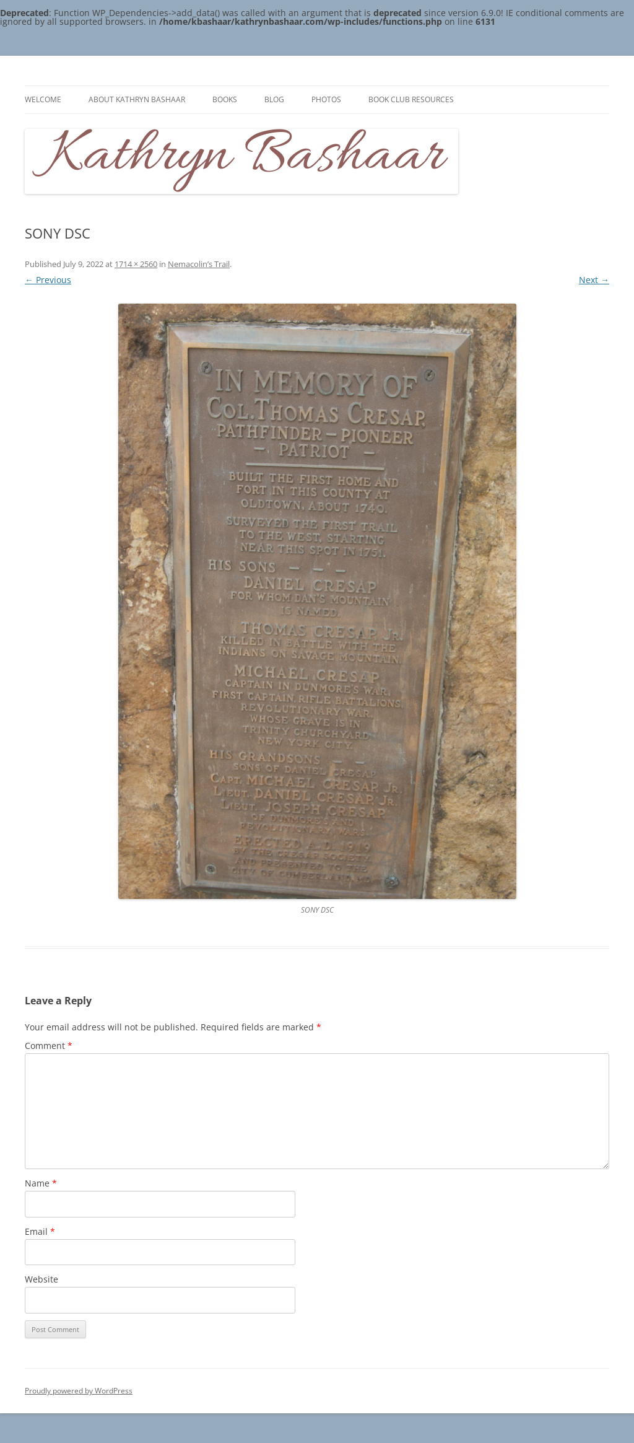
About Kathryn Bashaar (137, 99)
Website (41, 1279)
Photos (326, 99)
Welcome (43, 99)
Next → (594, 280)
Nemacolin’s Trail (199, 264)
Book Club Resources (411, 99)
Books (224, 99)
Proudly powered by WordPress (78, 1390)
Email (40, 1231)
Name (41, 1183)
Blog (274, 99)
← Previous (48, 280)
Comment (48, 1045)
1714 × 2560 (136, 264)
